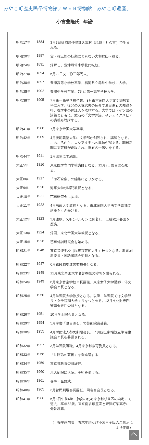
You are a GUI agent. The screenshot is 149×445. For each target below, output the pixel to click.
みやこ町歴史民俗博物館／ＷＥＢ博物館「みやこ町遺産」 (67, 8)
